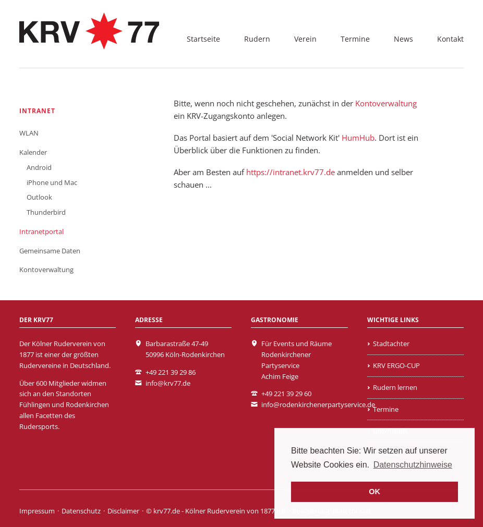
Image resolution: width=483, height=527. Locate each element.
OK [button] (374, 491)
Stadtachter (391, 343)
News (403, 39)
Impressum (37, 511)
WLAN (29, 133)
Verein (305, 39)
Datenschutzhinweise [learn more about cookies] (412, 464)
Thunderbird (46, 212)
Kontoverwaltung (386, 103)
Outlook (39, 197)
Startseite (203, 39)
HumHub (358, 137)
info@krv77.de (168, 383)
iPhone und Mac (52, 182)
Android (39, 167)
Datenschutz (81, 511)
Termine (355, 39)
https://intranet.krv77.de (290, 172)
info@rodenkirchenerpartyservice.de (318, 404)
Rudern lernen (395, 387)
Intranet (37, 110)
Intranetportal (41, 231)
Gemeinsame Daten (49, 250)
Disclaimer (123, 511)
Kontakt (450, 39)
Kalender (33, 152)
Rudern (257, 39)
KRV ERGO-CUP (396, 365)
